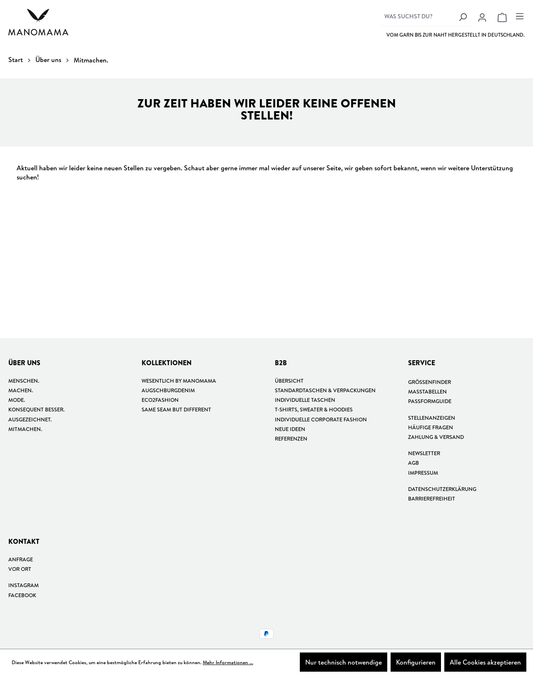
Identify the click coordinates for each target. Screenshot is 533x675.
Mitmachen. (25, 429)
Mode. (16, 400)
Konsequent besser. (36, 409)
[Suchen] (462, 16)
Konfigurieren (416, 662)
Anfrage (20, 559)
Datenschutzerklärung (442, 489)
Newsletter (424, 453)
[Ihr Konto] (482, 17)
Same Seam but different (176, 409)
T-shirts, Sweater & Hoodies (314, 409)
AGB (413, 462)
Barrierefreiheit (431, 498)
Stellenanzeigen (431, 417)
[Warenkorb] (502, 17)
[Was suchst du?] (417, 16)
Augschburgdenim (168, 390)
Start (15, 59)
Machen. (20, 390)
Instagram (23, 585)
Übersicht (289, 380)
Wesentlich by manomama (179, 380)
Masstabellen (427, 391)
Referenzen (291, 438)
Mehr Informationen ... (228, 662)
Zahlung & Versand (436, 437)
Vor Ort (19, 569)
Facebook (22, 595)
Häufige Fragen (430, 427)
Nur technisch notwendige (343, 662)
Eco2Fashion (160, 400)
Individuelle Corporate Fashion (321, 419)
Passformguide (429, 401)
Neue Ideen (290, 429)
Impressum (423, 472)
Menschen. (23, 380)
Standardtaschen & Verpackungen (325, 390)
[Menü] (518, 15)
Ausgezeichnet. (30, 419)
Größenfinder (429, 382)
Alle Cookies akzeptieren (485, 662)
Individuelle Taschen (305, 400)
